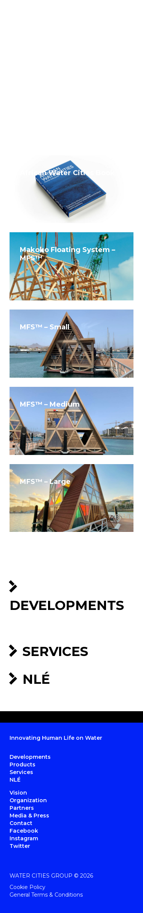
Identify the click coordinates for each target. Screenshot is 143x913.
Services (55, 651)
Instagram (24, 838)
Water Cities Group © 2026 (51, 875)
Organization (28, 800)
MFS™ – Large (45, 481)
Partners (22, 807)
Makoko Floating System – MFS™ (67, 254)
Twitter (20, 846)
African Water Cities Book (67, 173)
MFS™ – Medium (50, 404)
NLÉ (36, 679)
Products (22, 764)
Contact (21, 823)
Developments (67, 605)
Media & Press (29, 815)
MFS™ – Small (44, 327)
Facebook (24, 830)
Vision (18, 792)
